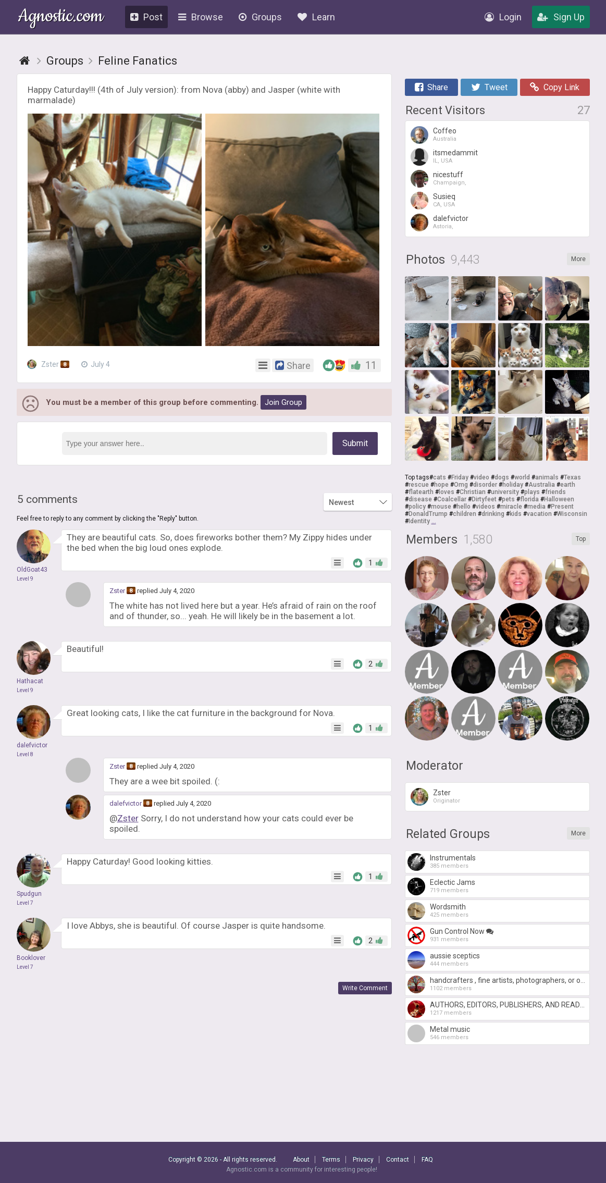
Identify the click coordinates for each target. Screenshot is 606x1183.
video (481, 477)
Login (503, 16)
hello (463, 506)
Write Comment (365, 988)
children (464, 513)
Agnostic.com (61, 17)
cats (439, 477)
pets (508, 499)
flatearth (421, 492)
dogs (501, 477)
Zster (49, 364)
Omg (461, 484)
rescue (419, 484)
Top (581, 539)
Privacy (363, 1159)
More (578, 259)
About (301, 1159)
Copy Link (554, 87)
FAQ (427, 1159)
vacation (539, 513)
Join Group (283, 402)
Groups (260, 16)
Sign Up (561, 16)
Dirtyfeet (484, 499)
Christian (473, 492)
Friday (459, 477)
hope (441, 484)
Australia (541, 484)
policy (417, 506)
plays (532, 492)
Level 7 (25, 903)
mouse (441, 506)
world (522, 477)
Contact (397, 1159)
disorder (485, 484)
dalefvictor (125, 803)
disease (420, 499)
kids (516, 513)
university (505, 492)
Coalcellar (451, 499)
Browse (200, 16)
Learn (316, 16)
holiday (512, 484)
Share (431, 87)
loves (446, 492)
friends (555, 492)
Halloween (559, 499)
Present (562, 506)
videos (485, 506)
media (536, 506)
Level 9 (25, 579)
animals (547, 477)
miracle (511, 506)
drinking (492, 513)
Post (146, 16)
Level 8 (25, 754)
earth (567, 484)
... (433, 521)
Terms (331, 1159)
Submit (355, 443)
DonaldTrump (428, 513)
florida (529, 499)
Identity (419, 521)
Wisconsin (572, 513)
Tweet (489, 87)
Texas (572, 477)
